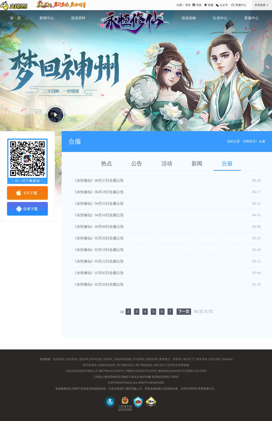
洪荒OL (107, 359)
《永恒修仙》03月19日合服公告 (98, 250)
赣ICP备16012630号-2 (112, 371)
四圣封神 (151, 359)
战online (228, 359)
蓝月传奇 (214, 359)
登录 (188, 5)
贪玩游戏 (58, 359)
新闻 (197, 163)
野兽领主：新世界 (170, 359)
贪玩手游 (71, 359)
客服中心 (241, 5)
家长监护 (159, 365)
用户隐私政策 (144, 365)
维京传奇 (202, 359)
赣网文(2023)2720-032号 (142, 371)
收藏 (210, 5)
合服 (227, 163)
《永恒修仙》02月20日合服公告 (98, 284)
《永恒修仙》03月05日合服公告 (98, 273)
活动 (166, 163)
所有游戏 (260, 5)
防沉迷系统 (90, 365)
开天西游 (138, 359)
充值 (199, 5)
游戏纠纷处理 (107, 365)
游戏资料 (78, 18)
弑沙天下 (188, 359)
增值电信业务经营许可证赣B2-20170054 (182, 371)
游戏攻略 (189, 18)
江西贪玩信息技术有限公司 (81, 371)
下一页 (183, 311)
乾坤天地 (95, 359)
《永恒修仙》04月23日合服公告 (98, 203)
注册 (179, 5)
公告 (136, 163)
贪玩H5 (83, 359)
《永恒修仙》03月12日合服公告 (98, 261)
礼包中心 (220, 18)
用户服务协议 (125, 365)
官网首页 (249, 141)
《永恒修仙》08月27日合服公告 (98, 180)
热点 (106, 163)
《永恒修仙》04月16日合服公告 (98, 215)
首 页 (15, 18)
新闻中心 (46, 18)
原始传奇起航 (123, 359)
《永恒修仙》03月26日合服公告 (98, 238)
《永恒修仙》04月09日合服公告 (98, 227)
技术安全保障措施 (178, 365)
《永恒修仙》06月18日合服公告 (98, 192)
